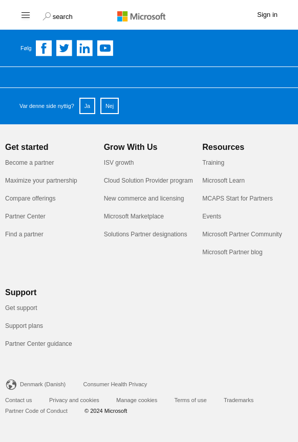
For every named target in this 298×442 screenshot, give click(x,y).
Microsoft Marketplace (134, 216)
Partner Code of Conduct (36, 411)
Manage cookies (136, 400)
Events (211, 216)
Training (213, 162)
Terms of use (191, 400)
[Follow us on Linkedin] (85, 48)
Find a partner (24, 234)
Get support (21, 308)
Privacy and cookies (74, 400)
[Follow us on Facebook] (44, 48)
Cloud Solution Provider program (148, 180)
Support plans (24, 325)
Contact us (18, 400)
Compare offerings (30, 198)
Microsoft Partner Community (242, 234)
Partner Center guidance (38, 343)
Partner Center (25, 216)
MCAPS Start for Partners (237, 198)
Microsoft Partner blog (232, 252)
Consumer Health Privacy (115, 384)
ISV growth (119, 162)
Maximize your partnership (41, 180)
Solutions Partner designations (145, 234)
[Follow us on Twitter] (64, 48)
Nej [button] (109, 106)
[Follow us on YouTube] (105, 48)
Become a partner (29, 162)
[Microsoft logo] (149, 16)
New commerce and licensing (144, 198)
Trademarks (238, 400)
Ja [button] (87, 106)
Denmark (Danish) (43, 384)
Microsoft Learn (223, 180)
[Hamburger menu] (25, 14)
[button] (57, 15)
